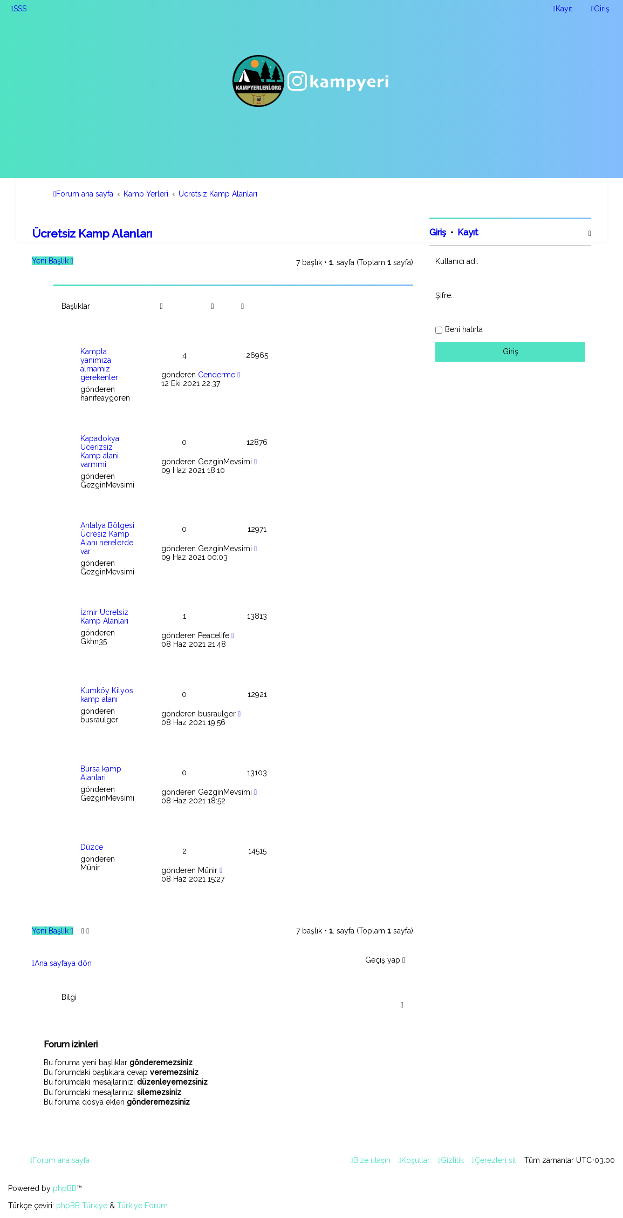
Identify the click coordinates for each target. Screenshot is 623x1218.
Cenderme (216, 374)
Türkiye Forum (142, 1205)
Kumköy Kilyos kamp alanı (106, 694)
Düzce (91, 847)
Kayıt (467, 232)
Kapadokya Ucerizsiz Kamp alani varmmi (99, 451)
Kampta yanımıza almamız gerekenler (99, 364)
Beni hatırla (464, 329)
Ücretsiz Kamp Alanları (92, 233)
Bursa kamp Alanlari (100, 773)
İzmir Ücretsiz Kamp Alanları (104, 616)
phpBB (65, 1188)
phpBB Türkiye (81, 1205)
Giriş (437, 232)
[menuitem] (18, 9)
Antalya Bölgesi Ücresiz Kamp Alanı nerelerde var (107, 538)
